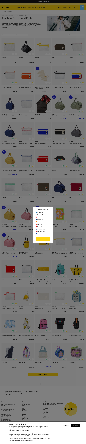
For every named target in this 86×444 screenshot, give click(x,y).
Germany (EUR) (39, 226)
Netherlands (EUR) (40, 229)
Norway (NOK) (39, 214)
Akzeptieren (75, 425)
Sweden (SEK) (39, 212)
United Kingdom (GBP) (41, 231)
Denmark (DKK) (39, 217)
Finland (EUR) (39, 219)
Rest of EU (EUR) (40, 233)
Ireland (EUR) (39, 221)
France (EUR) (39, 224)
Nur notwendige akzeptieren (27, 440)
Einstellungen (66, 425)
